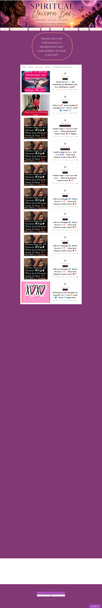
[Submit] (51, 595)
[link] (77, 3)
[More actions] (78, 73)
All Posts (24, 67)
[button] (78, 67)
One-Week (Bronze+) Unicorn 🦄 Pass (62, 67)
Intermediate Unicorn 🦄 (65, 125)
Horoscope (48, 67)
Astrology (30, 67)
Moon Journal (39, 67)
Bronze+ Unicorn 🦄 (65, 149)
